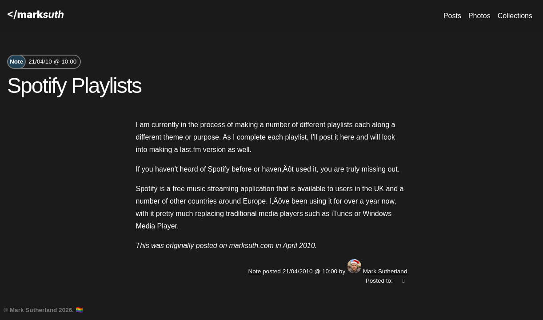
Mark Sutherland (385, 271)
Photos (479, 16)
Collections (515, 16)
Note (16, 61)
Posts (452, 16)
